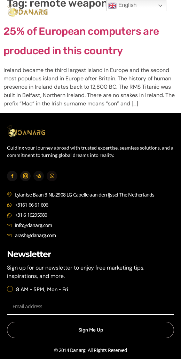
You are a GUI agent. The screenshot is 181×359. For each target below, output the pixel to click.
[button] (166, 11)
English (122, 5)
